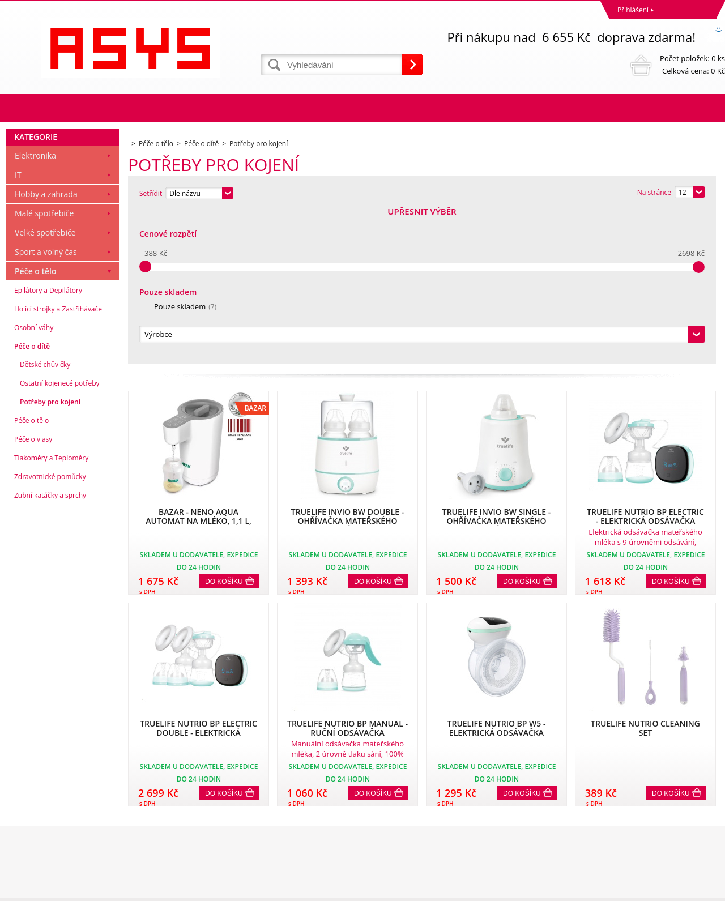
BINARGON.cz (703, 889)
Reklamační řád (32, 810)
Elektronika (35, 309)
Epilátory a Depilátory (48, 444)
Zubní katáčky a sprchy (50, 649)
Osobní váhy (33, 481)
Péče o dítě (32, 500)
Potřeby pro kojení (50, 556)
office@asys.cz (388, 845)
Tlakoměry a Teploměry (51, 612)
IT (18, 328)
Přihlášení (633, 10)
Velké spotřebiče (45, 386)
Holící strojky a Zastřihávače (58, 463)
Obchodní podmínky (40, 795)
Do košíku (224, 428)
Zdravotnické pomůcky (50, 630)
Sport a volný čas (46, 405)
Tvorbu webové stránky (621, 889)
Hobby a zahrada (46, 348)
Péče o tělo (36, 425)
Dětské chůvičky (45, 518)
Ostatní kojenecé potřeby (60, 537)
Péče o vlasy (33, 593)
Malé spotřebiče (44, 367)
